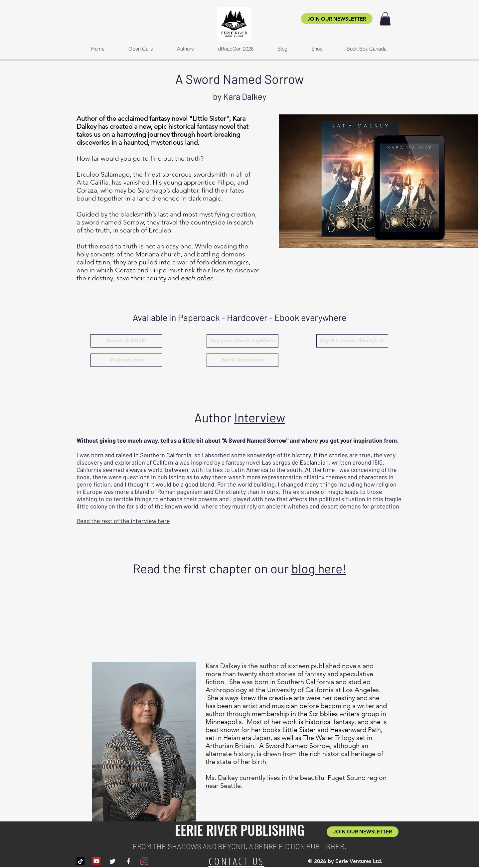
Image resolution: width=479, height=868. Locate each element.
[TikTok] (80, 861)
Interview (259, 417)
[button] (385, 19)
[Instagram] (144, 861)
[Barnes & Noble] (126, 341)
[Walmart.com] (126, 360)
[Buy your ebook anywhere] (242, 341)
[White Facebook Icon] (128, 861)
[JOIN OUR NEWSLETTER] (337, 18)
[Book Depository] (242, 360)
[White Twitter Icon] (112, 861)
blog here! (318, 568)
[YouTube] (96, 861)
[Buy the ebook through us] (352, 341)
